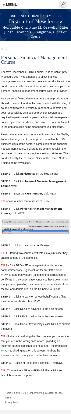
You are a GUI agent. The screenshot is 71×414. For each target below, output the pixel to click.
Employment (35, 392)
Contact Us (20, 392)
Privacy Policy (12, 402)
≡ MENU (10, 4)
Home (4, 49)
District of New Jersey (35, 22)
